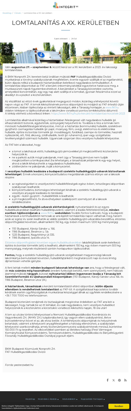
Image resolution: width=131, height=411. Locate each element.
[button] (4, 5)
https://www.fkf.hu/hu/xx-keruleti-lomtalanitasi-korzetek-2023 (88, 113)
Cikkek (17, 13)
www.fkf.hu (112, 107)
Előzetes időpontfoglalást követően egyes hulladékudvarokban (43, 242)
